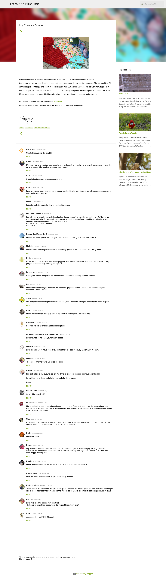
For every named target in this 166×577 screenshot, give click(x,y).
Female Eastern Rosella (128, 133)
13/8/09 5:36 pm (38, 370)
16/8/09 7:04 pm (36, 499)
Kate (28, 188)
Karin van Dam (32, 485)
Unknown (30, 149)
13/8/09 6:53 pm (43, 403)
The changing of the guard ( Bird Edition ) (135, 172)
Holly (28, 433)
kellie (28, 202)
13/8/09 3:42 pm (37, 310)
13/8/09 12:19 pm (53, 234)
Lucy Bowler (31, 403)
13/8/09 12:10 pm (50, 214)
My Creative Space (42, 128)
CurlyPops (31, 322)
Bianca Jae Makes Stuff (36, 234)
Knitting (29, 128)
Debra (28, 445)
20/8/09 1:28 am (36, 513)
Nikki (28, 161)
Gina (28, 419)
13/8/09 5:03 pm (39, 358)
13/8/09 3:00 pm (37, 298)
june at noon (31, 272)
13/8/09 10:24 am (37, 161)
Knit (21, 128)
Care (28, 513)
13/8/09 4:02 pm (64, 334)
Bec (28, 499)
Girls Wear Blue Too (22, 4)
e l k (28, 176)
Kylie (28, 258)
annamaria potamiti (34, 214)
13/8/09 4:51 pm (39, 346)
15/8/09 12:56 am (46, 485)
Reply (28, 157)
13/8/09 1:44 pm (35, 284)
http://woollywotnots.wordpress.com (42, 334)
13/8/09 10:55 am (37, 188)
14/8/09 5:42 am (37, 445)
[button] (20, 31)
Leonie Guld (31, 391)
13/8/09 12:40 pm (40, 246)
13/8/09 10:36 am (36, 176)
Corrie (29, 370)
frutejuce (30, 461)
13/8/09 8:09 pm (36, 419)
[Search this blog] (152, 4)
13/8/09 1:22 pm (43, 272)
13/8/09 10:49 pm (37, 433)
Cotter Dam (123, 94)
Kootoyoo (58, 102)
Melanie (29, 346)
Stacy (28, 298)
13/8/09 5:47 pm (43, 391)
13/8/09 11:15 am (37, 202)
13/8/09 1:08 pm (37, 258)
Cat (27, 284)
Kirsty (28, 310)
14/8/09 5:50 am (40, 461)
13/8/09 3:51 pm (41, 322)
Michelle (30, 246)
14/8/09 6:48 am (43, 473)
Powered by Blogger (83, 574)
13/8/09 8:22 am (41, 149)
